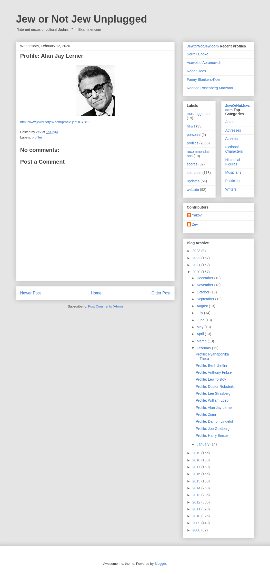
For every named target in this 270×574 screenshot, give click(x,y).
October (204, 292)
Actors (230, 122)
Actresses (233, 130)
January (204, 444)
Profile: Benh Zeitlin (211, 365)
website (193, 189)
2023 (196, 251)
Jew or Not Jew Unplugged (81, 19)
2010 (196, 516)
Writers (231, 189)
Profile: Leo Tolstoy (211, 379)
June (201, 320)
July (200, 313)
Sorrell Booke (197, 54)
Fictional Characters (234, 149)
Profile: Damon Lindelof (214, 421)
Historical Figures (232, 162)
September (206, 299)
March (202, 341)
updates (193, 181)
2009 (196, 523)
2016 (196, 474)
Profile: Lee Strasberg (213, 393)
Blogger (160, 564)
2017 (196, 467)
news (191, 126)
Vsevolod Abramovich (204, 63)
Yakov (197, 215)
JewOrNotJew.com (203, 46)
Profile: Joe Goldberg (212, 429)
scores (192, 164)
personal (194, 135)
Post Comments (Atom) (105, 306)
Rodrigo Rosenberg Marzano (210, 88)
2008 (196, 530)
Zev (195, 224)
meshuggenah (198, 114)
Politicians (233, 181)
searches (194, 173)
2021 (196, 265)
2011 (196, 509)
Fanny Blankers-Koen (204, 79)
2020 (196, 272)
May (200, 327)
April (201, 334)
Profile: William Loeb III (214, 400)
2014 (196, 488)
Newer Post (30, 293)
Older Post (161, 293)
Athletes (231, 138)
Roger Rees (196, 71)
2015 (196, 481)
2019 (196, 453)
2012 (196, 502)
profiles (37, 137)
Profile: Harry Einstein (213, 435)
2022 (196, 258)
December (205, 278)
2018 (196, 460)
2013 (196, 495)
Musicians (233, 172)
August (203, 306)
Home (96, 293)
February (204, 348)
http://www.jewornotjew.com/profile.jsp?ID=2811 (55, 122)
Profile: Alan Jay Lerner (214, 407)
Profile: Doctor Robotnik (215, 386)
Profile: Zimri (206, 414)
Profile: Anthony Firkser (214, 372)
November (205, 285)
